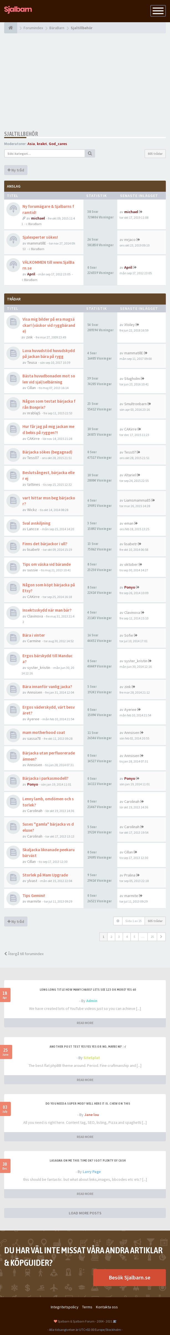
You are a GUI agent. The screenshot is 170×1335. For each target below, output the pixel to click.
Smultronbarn (135, 403)
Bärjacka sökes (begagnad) (47, 452)
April (31, 274)
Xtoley (129, 324)
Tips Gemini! (33, 895)
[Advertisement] (85, 82)
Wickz (32, 509)
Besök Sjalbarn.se (129, 1277)
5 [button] (134, 937)
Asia (31, 143)
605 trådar (155, 153)
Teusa (32, 362)
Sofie (128, 635)
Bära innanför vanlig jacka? (47, 686)
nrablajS (33, 412)
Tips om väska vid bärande (46, 564)
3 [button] (119, 937)
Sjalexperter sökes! (40, 237)
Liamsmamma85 (137, 500)
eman (128, 523)
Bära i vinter (33, 635)
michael (38, 218)
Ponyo (129, 587)
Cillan (31, 387)
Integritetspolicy (64, 1306)
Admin (91, 1000)
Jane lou (91, 1114)
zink (29, 337)
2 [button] (111, 937)
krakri (42, 143)
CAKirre (33, 438)
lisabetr (33, 549)
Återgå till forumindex (24, 953)
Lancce (33, 528)
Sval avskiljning (36, 523)
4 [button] (127, 937)
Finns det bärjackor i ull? (44, 543)
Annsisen (34, 692)
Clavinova (35, 616)
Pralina (129, 875)
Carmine (34, 640)
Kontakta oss (107, 1306)
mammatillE (36, 243)
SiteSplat (91, 1057)
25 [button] (152, 937)
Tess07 (33, 457)
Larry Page (92, 1171)
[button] (161, 936)
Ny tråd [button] (15, 170)
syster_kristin (38, 667)
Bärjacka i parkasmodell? (45, 778)
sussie (32, 569)
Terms (87, 1306)
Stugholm (132, 378)
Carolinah (34, 810)
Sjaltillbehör (21, 134)
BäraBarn (35, 224)
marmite (34, 901)
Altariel (130, 474)
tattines (33, 484)
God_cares (58, 143)
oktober (131, 564)
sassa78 (34, 738)
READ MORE (85, 1023)
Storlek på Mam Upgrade (45, 875)
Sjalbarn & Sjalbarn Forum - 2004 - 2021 (85, 1321)
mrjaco (130, 239)
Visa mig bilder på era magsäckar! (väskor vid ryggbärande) (48, 325)
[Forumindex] (10, 27)
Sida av (133, 921)
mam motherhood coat (43, 732)
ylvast (32, 880)
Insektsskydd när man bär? (47, 610)
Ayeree (33, 718)
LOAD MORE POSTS (85, 1213)
